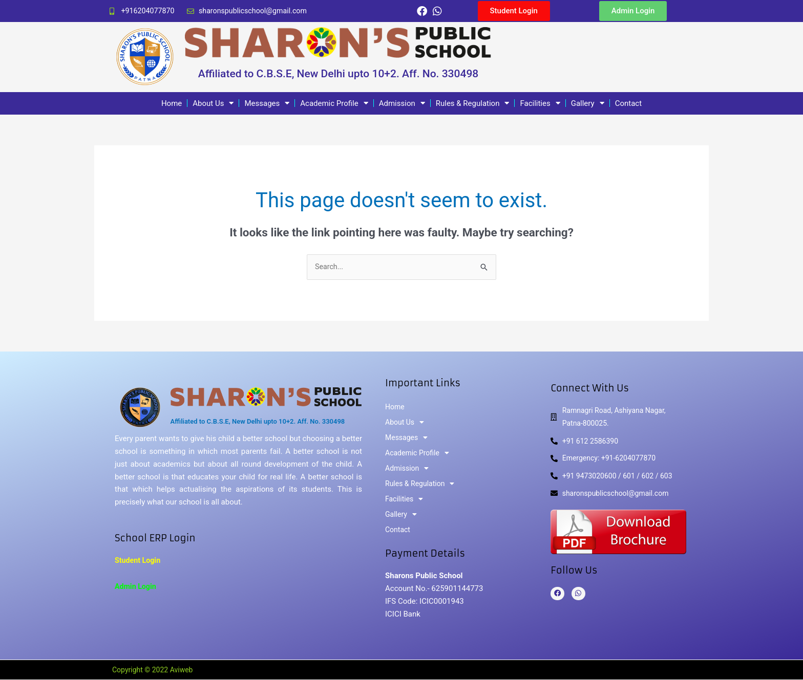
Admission (402, 103)
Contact (628, 103)
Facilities (540, 103)
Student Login (139, 561)
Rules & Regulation (473, 103)
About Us (213, 103)
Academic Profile (334, 103)
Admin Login (136, 587)
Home (171, 103)
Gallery (587, 103)
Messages (266, 103)
